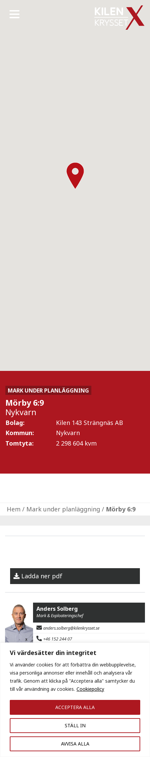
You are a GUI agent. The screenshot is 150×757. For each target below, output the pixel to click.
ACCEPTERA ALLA (75, 707)
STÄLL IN (75, 725)
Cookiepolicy (90, 689)
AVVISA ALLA (75, 743)
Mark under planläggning (63, 509)
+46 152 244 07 (57, 639)
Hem (14, 509)
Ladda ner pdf (41, 576)
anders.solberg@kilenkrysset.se (71, 628)
